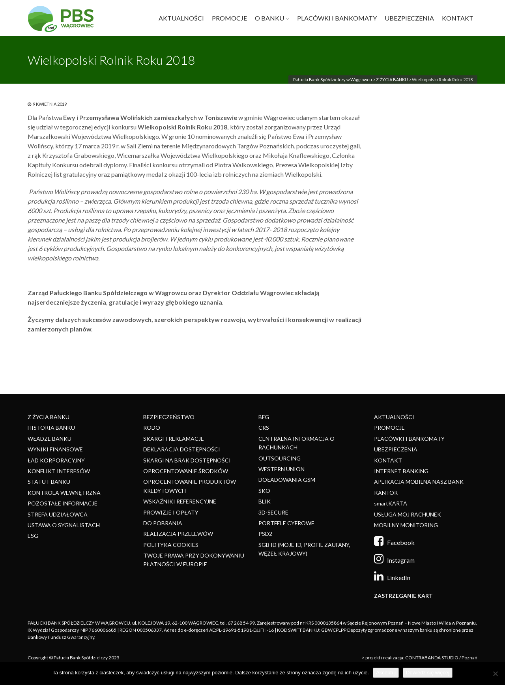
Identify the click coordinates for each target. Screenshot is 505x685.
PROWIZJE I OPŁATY (170, 512)
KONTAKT (457, 18)
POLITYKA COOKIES (170, 544)
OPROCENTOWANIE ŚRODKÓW (185, 471)
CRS (263, 427)
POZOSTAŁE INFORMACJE (62, 503)
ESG (33, 535)
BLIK (264, 501)
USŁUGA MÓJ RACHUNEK (407, 514)
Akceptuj (386, 673)
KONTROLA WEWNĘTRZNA (64, 492)
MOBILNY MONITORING (406, 525)
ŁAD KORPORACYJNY (56, 460)
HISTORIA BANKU (51, 427)
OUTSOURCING (279, 458)
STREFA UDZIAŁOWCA (58, 514)
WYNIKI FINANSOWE (55, 449)
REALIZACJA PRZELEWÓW (178, 533)
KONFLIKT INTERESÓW (59, 471)
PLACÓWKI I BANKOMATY (337, 18)
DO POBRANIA (162, 523)
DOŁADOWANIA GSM (286, 479)
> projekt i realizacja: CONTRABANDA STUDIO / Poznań (419, 658)
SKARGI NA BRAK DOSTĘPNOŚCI (187, 460)
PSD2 (265, 533)
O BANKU (269, 18)
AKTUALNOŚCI (181, 18)
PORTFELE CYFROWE (286, 523)
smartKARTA (390, 503)
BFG (263, 417)
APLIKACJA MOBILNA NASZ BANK (419, 481)
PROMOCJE (229, 18)
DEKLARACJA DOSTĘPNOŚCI (181, 449)
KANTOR (386, 492)
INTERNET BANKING (401, 471)
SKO (264, 490)
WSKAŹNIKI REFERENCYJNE (179, 501)
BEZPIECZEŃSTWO (169, 417)
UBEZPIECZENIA (409, 18)
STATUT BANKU (49, 481)
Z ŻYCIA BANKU (392, 79)
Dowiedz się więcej (427, 673)
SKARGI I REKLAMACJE (173, 438)
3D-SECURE (273, 512)
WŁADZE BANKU (49, 438)
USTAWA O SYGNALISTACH (64, 525)
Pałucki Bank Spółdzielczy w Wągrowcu (332, 79)
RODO (151, 427)
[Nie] (495, 674)
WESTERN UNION (281, 469)
